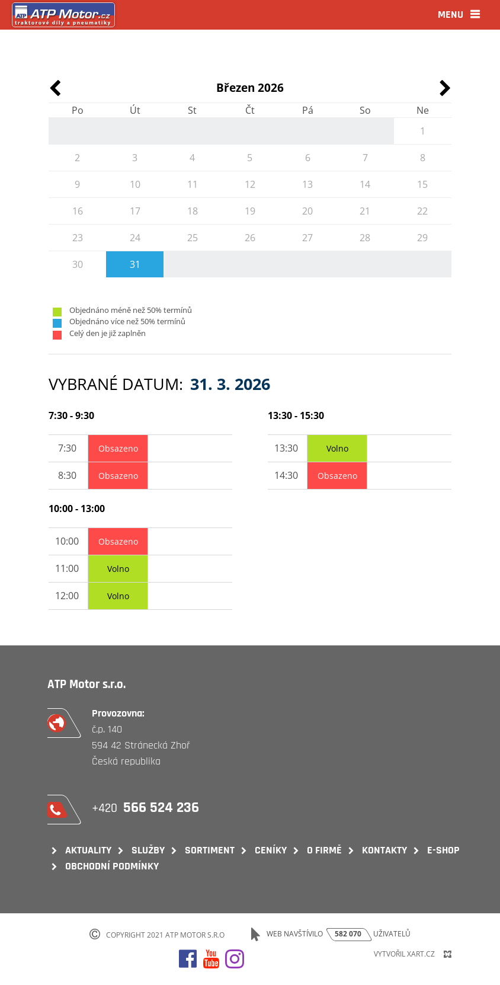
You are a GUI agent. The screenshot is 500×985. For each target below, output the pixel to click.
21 (365, 211)
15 (422, 184)
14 (365, 184)
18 (192, 211)
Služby (148, 850)
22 (422, 211)
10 (135, 184)
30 (77, 264)
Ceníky (271, 850)
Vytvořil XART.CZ (404, 954)
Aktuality (88, 850)
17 (135, 211)
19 (250, 211)
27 (307, 237)
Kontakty (384, 850)
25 (192, 237)
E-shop (443, 850)
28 (365, 237)
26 (250, 237)
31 (135, 264)
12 (250, 184)
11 (192, 184)
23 (77, 237)
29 (422, 237)
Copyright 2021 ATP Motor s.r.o (165, 934)
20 (307, 211)
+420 (147, 808)
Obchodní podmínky (112, 866)
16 (77, 211)
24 (135, 237)
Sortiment (210, 850)
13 (307, 184)
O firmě (324, 850)
